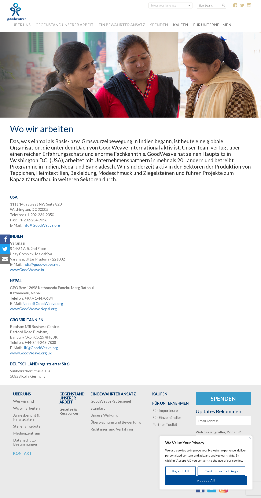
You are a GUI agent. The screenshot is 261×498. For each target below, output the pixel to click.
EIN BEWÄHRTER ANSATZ (122, 24)
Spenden (223, 398)
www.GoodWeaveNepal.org (33, 308)
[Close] (250, 438)
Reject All (180, 471)
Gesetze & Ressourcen (69, 411)
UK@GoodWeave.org (40, 347)
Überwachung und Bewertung (116, 422)
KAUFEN (180, 24)
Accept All (206, 480)
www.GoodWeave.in (27, 269)
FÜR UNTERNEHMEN (212, 24)
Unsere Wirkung (104, 415)
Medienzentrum (26, 433)
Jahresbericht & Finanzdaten (26, 417)
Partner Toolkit (164, 424)
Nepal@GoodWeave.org (42, 303)
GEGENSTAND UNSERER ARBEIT (64, 24)
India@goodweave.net (41, 264)
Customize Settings (221, 471)
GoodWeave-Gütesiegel (111, 401)
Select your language (163, 5)
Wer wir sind (23, 401)
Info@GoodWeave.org (41, 225)
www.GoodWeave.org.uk (31, 353)
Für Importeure (165, 410)
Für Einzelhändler (166, 417)
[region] (206, 463)
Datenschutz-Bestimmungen (25, 442)
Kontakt (22, 453)
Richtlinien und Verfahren (112, 429)
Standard (98, 408)
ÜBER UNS (21, 24)
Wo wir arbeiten (26, 408)
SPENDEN (159, 24)
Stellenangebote (27, 426)
